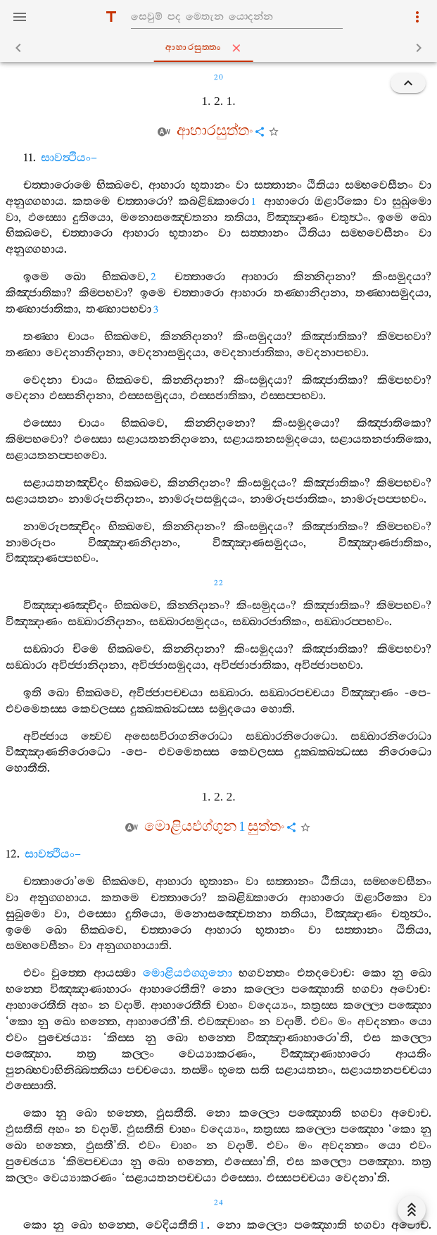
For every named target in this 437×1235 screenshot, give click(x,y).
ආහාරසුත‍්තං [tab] (221, 48)
